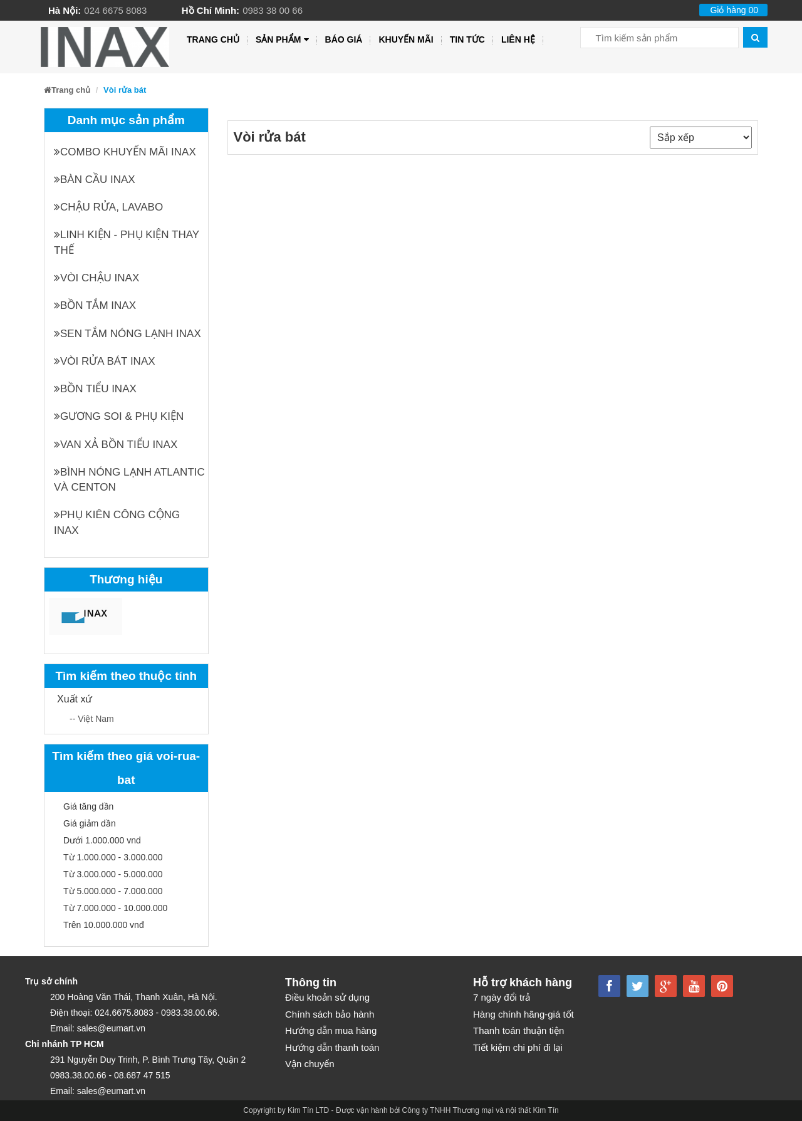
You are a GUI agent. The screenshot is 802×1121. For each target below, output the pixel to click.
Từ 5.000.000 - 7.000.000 (112, 891)
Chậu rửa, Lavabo (108, 207)
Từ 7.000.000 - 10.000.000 (115, 908)
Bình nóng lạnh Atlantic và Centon (129, 479)
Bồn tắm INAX (95, 305)
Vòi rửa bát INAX (104, 361)
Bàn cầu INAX (94, 179)
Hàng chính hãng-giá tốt (523, 1014)
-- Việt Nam (92, 719)
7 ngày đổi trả (501, 997)
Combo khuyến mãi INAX (125, 152)
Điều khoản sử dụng (327, 997)
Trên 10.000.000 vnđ (103, 925)
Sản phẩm (282, 39)
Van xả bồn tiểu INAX (115, 445)
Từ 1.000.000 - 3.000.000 (112, 857)
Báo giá (344, 39)
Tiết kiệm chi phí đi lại (518, 1047)
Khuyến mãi (405, 39)
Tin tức (467, 39)
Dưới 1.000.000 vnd (102, 840)
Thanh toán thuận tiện (518, 1030)
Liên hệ (518, 39)
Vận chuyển (310, 1063)
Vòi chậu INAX (96, 278)
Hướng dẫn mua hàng (331, 1030)
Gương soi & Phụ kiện (119, 416)
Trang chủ (213, 39)
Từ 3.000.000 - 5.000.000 (112, 874)
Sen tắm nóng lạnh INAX (127, 334)
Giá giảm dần (89, 823)
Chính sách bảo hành (329, 1014)
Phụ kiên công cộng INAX (117, 522)
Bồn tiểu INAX (95, 389)
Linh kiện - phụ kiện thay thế (126, 242)
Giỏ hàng (734, 10)
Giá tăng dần (88, 806)
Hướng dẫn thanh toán (332, 1047)
